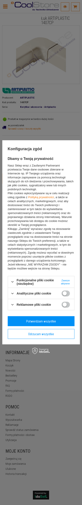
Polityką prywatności (41, 197)
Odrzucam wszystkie (41, 334)
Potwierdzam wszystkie (41, 321)
